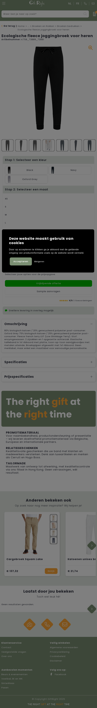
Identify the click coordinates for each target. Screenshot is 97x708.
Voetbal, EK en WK (12, 678)
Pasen (5, 687)
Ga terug (9, 25)
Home (21, 26)
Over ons (6, 656)
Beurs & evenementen (14, 674)
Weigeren (39, 261)
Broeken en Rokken (43, 26)
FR (77, 3)
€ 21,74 (73, 571)
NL (69, 3)
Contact (6, 647)
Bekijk (51, 571)
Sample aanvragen (48, 291)
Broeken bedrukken (68, 26)
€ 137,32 (12, 571)
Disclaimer (56, 660)
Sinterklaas (7, 683)
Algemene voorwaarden (64, 647)
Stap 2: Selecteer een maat (26, 189)
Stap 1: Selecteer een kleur (26, 160)
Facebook (58, 674)
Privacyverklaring (60, 651)
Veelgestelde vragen (13, 651)
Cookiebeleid (57, 656)
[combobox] (42, 14)
